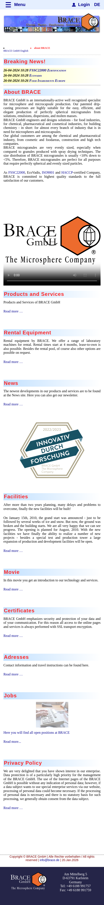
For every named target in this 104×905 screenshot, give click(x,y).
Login (84, 4)
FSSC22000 (16, 172)
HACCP (67, 172)
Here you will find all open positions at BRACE (36, 732)
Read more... (12, 741)
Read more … (13, 311)
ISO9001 (48, 172)
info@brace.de (49, 860)
